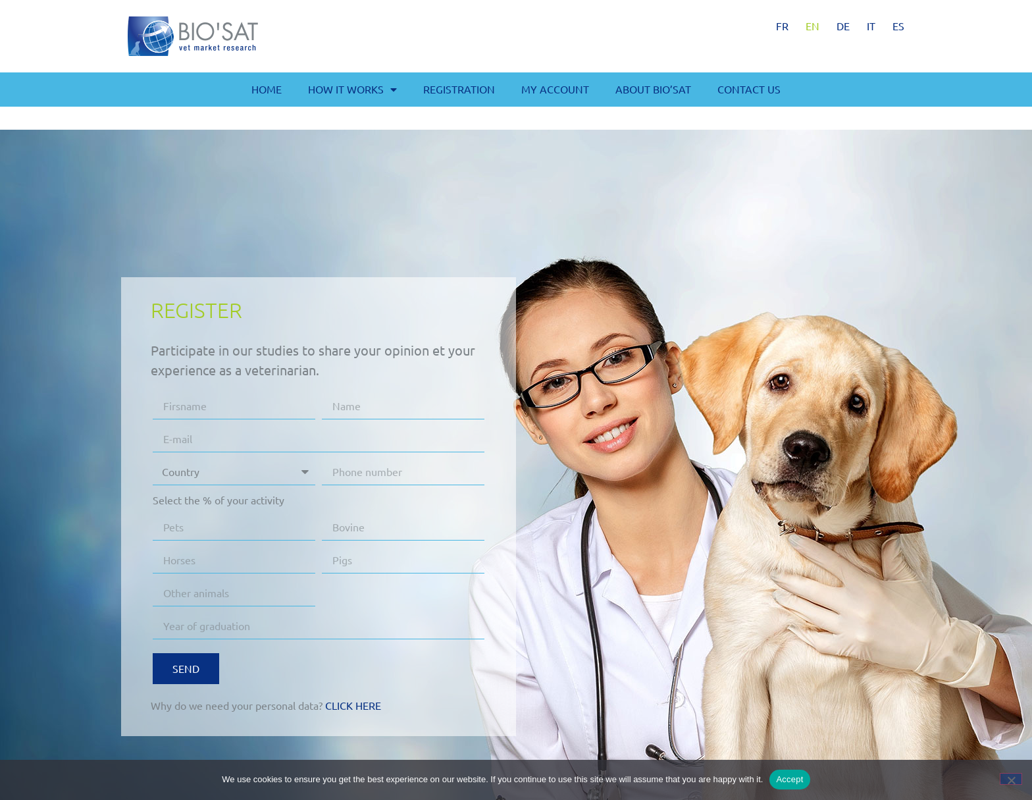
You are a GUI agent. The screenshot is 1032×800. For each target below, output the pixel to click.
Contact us (749, 88)
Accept (789, 779)
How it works (352, 89)
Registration (459, 88)
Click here (353, 705)
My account (555, 88)
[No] (1011, 779)
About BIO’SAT (653, 88)
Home (266, 88)
